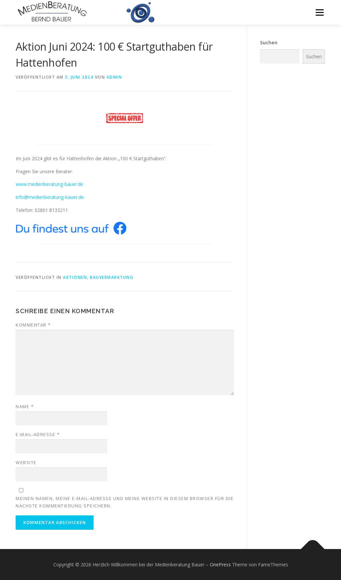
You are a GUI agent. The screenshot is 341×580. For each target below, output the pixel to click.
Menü (319, 12)
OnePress (220, 564)
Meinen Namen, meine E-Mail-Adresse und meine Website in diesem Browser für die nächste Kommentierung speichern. (124, 502)
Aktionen (75, 277)
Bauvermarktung (111, 277)
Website (26, 462)
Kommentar (33, 325)
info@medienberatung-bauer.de (50, 197)
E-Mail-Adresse (38, 434)
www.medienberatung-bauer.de (49, 184)
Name (25, 406)
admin (114, 77)
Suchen (268, 42)
